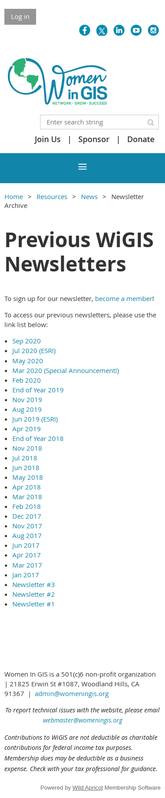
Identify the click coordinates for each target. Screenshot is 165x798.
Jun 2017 (26, 545)
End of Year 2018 (38, 438)
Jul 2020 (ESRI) (33, 350)
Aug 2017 (27, 535)
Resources (52, 196)
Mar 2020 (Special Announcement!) (65, 370)
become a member (123, 298)
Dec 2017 (26, 516)
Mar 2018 (27, 496)
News (89, 196)
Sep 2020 (26, 340)
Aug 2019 (27, 409)
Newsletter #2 (33, 594)
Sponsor (94, 139)
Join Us (48, 139)
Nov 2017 (27, 525)
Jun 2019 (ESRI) (35, 418)
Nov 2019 (27, 399)
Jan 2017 (25, 574)
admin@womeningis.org (72, 693)
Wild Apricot (88, 787)
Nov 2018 (27, 448)
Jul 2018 (24, 457)
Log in (20, 16)
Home (13, 196)
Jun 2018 (26, 467)
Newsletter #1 (33, 603)
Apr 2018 (26, 486)
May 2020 (27, 360)
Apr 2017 (26, 554)
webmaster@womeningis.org (82, 720)
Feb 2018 (26, 506)
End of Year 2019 (38, 389)
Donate (140, 139)
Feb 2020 (26, 380)
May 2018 (27, 477)
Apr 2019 (26, 428)
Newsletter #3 (33, 584)
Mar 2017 (27, 565)
